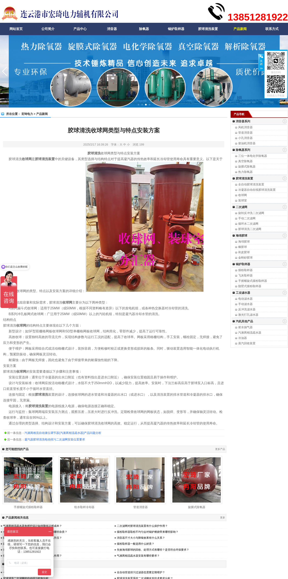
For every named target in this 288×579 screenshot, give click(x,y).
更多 (222, 517)
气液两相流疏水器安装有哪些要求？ (138, 555)
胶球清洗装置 (208, 29)
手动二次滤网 (246, 218)
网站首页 (16, 29)
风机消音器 (245, 127)
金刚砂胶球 (245, 257)
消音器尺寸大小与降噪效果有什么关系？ (141, 537)
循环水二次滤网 (248, 223)
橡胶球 (242, 246)
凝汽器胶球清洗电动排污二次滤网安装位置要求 (54, 439)
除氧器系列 (243, 149)
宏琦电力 (27, 114)
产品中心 (80, 29)
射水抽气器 (245, 327)
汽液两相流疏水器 (249, 332)
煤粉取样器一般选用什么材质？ (135, 543)
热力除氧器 (245, 171)
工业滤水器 (243, 292)
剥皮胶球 (244, 252)
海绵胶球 (241, 235)
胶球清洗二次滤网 (249, 229)
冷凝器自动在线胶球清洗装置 (257, 189)
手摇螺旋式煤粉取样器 (252, 280)
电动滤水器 (245, 298)
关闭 (261, 62)
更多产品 (220, 449)
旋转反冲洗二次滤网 (251, 213)
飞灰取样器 (245, 275)
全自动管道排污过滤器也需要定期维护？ (141, 572)
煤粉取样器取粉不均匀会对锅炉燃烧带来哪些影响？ (147, 531)
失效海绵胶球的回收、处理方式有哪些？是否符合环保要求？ (153, 549)
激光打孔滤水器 (248, 314)
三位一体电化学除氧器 (252, 155)
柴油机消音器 (246, 143)
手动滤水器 (245, 304)
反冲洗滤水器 (246, 309)
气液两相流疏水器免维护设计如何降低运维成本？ (32, 525)
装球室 (242, 200)
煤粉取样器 (245, 270)
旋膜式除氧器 (246, 166)
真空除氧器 (245, 161)
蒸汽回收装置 (246, 343)
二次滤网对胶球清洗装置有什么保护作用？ (142, 525)
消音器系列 (243, 121)
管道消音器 (245, 132)
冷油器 (242, 338)
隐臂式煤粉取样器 (249, 286)
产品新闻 (240, 29)
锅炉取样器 (176, 29)
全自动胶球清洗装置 (251, 184)
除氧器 (144, 29)
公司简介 (48, 29)
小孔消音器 (245, 138)
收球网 (242, 195)
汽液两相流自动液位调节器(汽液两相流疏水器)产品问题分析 (62, 433)
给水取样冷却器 (84, 507)
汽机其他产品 (244, 321)
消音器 (112, 29)
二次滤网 (241, 207)
